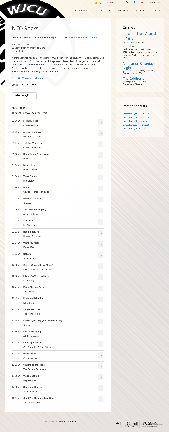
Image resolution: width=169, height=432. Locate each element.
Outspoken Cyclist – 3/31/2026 (136, 125)
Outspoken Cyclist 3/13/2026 (135, 128)
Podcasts (106, 11)
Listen (157, 11)
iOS (119, 2)
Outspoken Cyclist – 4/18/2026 (136, 117)
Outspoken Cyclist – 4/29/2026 (136, 113)
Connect (124, 11)
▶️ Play (98, 2)
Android (109, 2)
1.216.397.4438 (154, 2)
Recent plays (128, 46)
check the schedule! (88, 37)
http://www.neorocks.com (30, 77)
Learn (141, 11)
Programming (84, 11)
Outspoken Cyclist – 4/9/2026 (135, 121)
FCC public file (51, 422)
